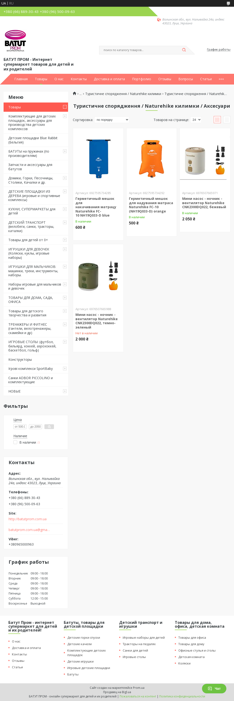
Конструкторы (20, 359)
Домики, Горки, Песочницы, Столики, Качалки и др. (30, 180)
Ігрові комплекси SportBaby (30, 368)
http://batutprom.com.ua (28, 519)
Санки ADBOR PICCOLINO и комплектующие (30, 380)
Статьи (206, 79)
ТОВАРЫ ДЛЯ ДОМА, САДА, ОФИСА (30, 299)
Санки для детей (135, 650)
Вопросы (185, 79)
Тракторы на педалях (139, 644)
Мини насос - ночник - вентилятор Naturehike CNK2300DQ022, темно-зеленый (96, 320)
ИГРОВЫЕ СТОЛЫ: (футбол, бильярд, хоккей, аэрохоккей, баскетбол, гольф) (32, 346)
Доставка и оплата (109, 79)
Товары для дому (191, 644)
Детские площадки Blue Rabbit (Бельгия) (33, 140)
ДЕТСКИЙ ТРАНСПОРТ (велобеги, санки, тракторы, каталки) (31, 226)
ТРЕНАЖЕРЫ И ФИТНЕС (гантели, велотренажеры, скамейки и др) (29, 328)
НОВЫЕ (14, 391)
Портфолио (141, 79)
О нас (59, 79)
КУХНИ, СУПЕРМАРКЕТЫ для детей (31, 211)
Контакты (79, 79)
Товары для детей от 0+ (28, 240)
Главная (21, 79)
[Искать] (184, 50)
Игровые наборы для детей (144, 637)
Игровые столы (134, 657)
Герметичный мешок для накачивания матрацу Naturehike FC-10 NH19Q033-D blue (95, 207)
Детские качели (79, 644)
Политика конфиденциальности (182, 696)
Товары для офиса (192, 637)
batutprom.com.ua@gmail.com (29, 530)
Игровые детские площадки (88, 668)
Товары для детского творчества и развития (27, 313)
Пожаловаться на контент (138, 696)
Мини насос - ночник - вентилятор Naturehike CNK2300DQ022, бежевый (204, 202)
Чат (214, 688)
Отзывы (164, 79)
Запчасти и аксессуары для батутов (30, 166)
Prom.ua (138, 688)
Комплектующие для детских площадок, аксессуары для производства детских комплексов (32, 122)
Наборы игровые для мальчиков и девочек (34, 286)
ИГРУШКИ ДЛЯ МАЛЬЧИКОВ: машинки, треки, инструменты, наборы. (33, 270)
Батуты (73, 674)
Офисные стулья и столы (197, 650)
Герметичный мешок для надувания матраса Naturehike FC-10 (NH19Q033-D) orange (151, 204)
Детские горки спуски (83, 637)
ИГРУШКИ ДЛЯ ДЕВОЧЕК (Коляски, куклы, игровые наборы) (28, 253)
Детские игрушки (80, 661)
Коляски (184, 663)
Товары (41, 79)
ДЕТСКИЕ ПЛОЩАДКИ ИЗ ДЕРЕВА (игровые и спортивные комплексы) (34, 195)
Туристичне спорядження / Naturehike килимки (123, 94)
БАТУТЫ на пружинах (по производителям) (28, 153)
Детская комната (191, 657)
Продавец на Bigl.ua (117, 692)
